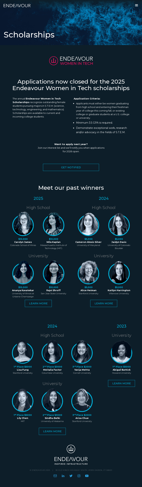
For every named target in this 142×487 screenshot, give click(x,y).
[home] (18, 5)
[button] (136, 5)
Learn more (38, 303)
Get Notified (71, 167)
